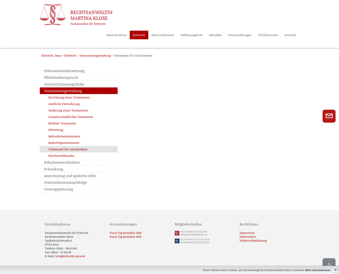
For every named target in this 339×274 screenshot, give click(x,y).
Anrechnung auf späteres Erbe (70, 175)
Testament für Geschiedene (67, 149)
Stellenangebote (192, 35)
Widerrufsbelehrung (253, 240)
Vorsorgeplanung (58, 189)
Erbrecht (139, 35)
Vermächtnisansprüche (64, 84)
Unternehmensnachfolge (65, 182)
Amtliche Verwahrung (64, 103)
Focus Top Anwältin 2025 (126, 237)
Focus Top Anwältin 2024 (126, 233)
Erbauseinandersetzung (64, 70)
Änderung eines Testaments (68, 110)
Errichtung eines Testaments (69, 97)
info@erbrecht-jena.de (70, 256)
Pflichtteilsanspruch (61, 77)
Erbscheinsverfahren (62, 162)
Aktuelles (215, 35)
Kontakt (290, 35)
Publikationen (268, 35)
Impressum (247, 233)
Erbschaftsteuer (163, 35)
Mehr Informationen (317, 270)
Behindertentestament (64, 136)
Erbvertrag (55, 129)
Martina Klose (116, 35)
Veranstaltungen (240, 35)
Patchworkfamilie (61, 155)
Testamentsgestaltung (63, 90)
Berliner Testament (62, 123)
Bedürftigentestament (63, 142)
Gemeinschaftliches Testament (70, 116)
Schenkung (53, 168)
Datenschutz (248, 237)
